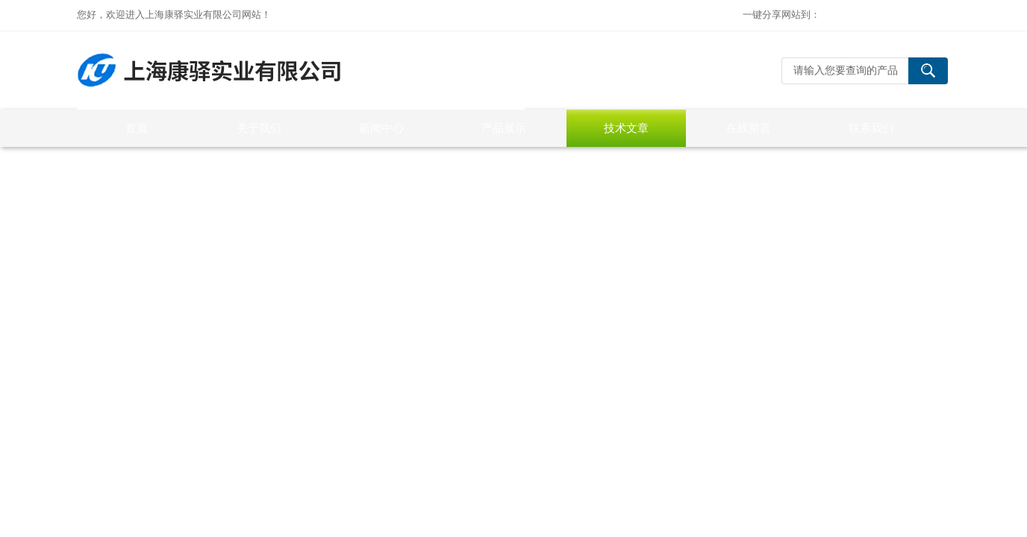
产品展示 (503, 128)
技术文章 (626, 128)
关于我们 (259, 128)
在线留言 (748, 128)
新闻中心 (381, 128)
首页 (136, 128)
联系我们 (871, 128)
